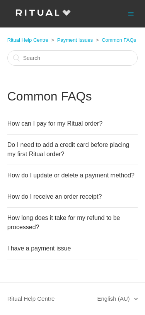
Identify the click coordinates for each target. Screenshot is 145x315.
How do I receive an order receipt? (54, 196)
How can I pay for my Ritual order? (54, 123)
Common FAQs (119, 40)
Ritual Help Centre (27, 40)
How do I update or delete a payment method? (71, 175)
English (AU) (114, 298)
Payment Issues (75, 40)
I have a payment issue (39, 248)
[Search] (72, 58)
